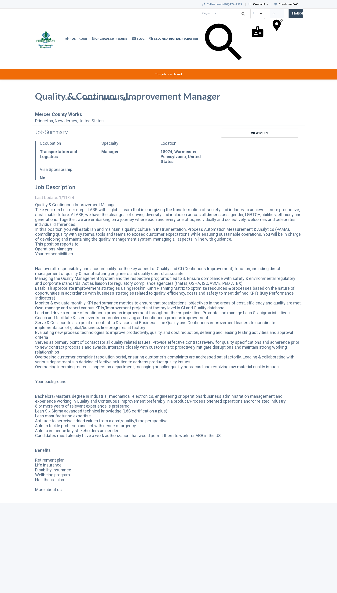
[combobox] (257, 14)
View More (260, 133)
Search (297, 13)
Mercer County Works (58, 114)
